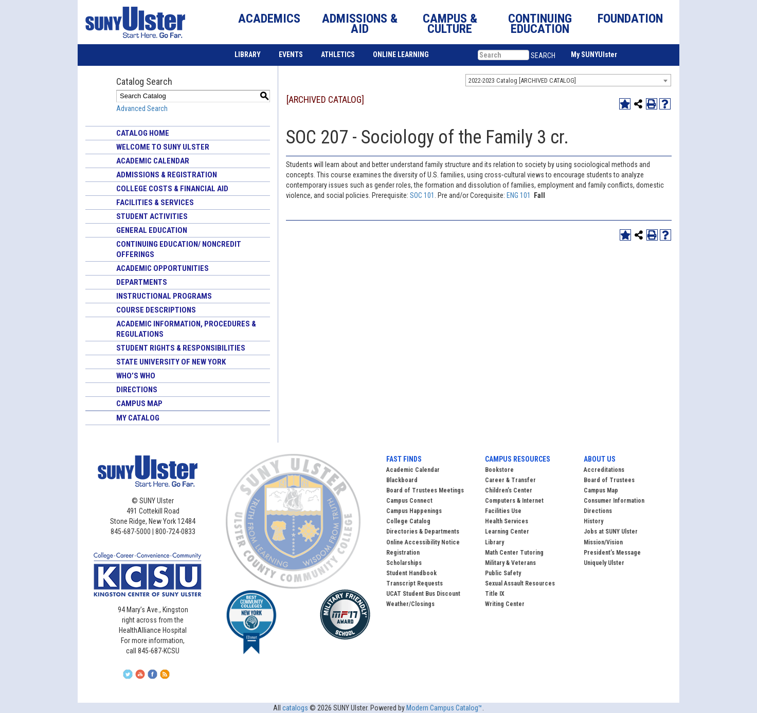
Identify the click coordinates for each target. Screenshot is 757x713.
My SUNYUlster (594, 54)
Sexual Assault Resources (520, 583)
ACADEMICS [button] (269, 18)
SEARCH (543, 55)
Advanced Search (142, 108)
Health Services (506, 521)
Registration (403, 552)
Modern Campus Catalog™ (444, 708)
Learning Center (507, 531)
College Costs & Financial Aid (172, 188)
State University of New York (171, 362)
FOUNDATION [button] (630, 18)
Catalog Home (142, 133)
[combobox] (568, 80)
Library (494, 542)
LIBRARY (248, 54)
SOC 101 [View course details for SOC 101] (422, 195)
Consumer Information (614, 500)
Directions (136, 389)
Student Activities (152, 216)
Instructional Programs (164, 296)
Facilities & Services (155, 202)
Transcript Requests (414, 583)
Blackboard (402, 480)
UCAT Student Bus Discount (423, 593)
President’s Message (612, 552)
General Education (151, 230)
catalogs (295, 708)
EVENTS (291, 54)
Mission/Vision (603, 542)
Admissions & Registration (166, 174)
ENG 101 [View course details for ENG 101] (519, 195)
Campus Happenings (414, 511)
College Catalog (408, 521)
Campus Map (139, 403)
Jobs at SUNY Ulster (611, 531)
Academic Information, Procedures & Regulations (186, 329)
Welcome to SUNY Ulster (162, 147)
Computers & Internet (514, 500)
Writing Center (505, 604)
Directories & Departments (422, 531)
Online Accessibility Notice (423, 542)
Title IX (494, 593)
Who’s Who (135, 375)
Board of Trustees (609, 480)
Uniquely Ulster (604, 562)
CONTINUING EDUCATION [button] (540, 23)
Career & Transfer (510, 480)
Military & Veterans (510, 562)
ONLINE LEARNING (401, 54)
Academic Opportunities (162, 268)
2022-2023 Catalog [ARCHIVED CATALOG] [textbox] (522, 80)
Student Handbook (411, 573)
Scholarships (404, 562)
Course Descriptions (156, 310)
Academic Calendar (152, 161)
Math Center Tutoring (514, 552)
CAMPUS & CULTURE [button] (450, 23)
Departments (141, 282)
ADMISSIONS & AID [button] (360, 23)
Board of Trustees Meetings (425, 490)
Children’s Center (508, 490)
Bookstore (499, 469)
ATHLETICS (338, 54)
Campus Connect (409, 500)
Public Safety (503, 573)
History (593, 521)
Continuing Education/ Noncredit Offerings (178, 249)
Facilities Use (503, 511)
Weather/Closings (410, 604)
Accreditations (604, 469)
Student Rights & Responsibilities (180, 348)
